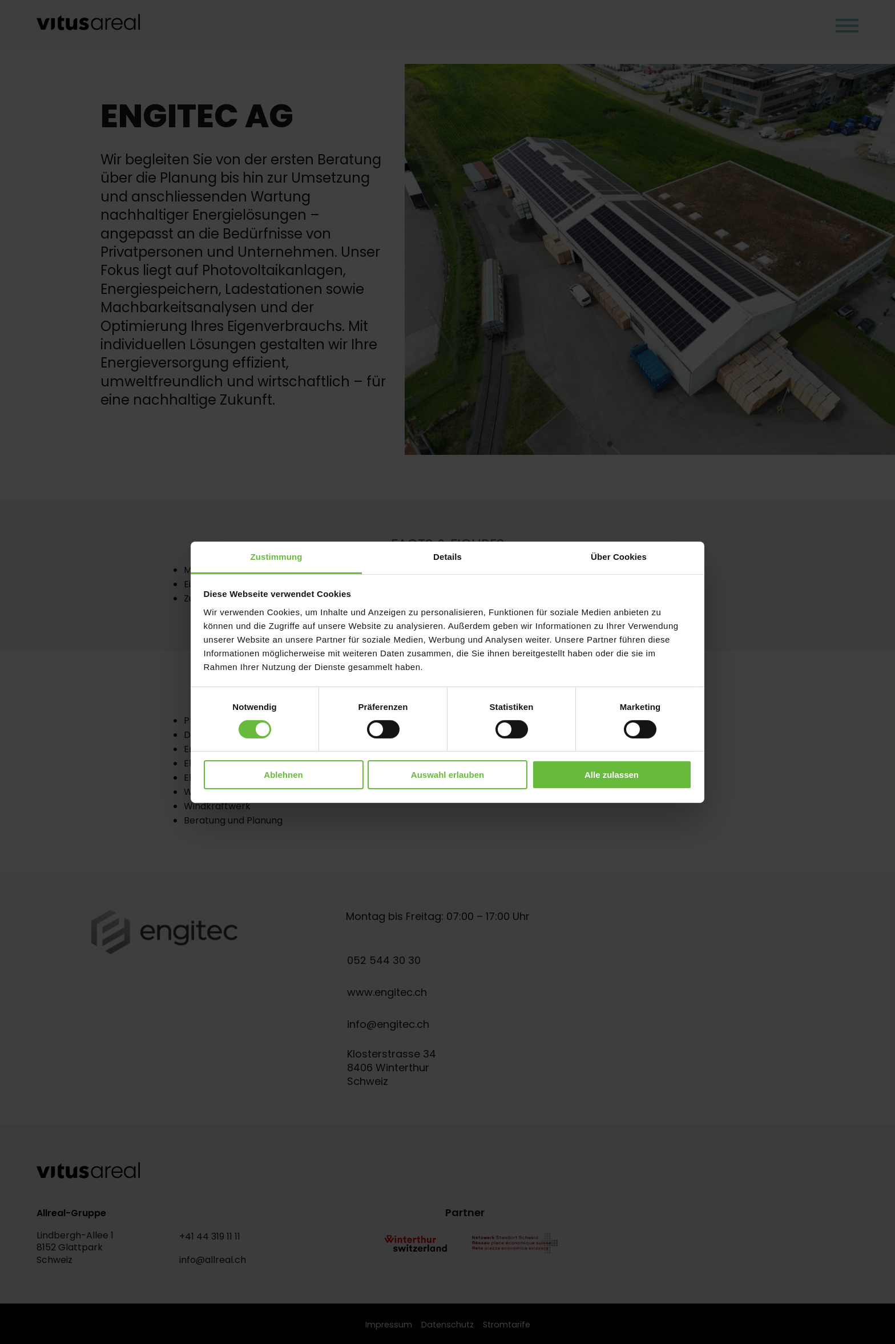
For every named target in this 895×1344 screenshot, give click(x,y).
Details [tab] (447, 556)
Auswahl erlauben (447, 775)
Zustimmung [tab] (277, 556)
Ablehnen (283, 775)
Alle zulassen (611, 775)
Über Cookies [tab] (619, 556)
